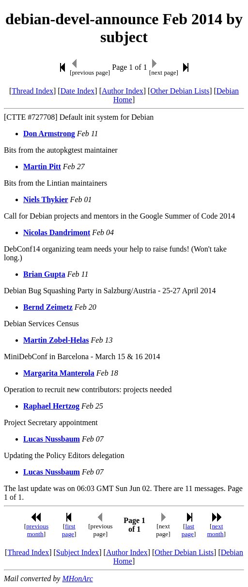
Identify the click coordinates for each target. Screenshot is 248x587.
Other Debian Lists (179, 91)
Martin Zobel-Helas (56, 340)
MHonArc (77, 578)
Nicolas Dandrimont (56, 232)
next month (215, 530)
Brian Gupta (44, 274)
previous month (37, 530)
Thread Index (32, 91)
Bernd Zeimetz (48, 307)
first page (69, 530)
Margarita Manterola (58, 373)
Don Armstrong (49, 133)
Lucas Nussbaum (51, 439)
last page (188, 530)
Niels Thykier (45, 199)
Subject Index (77, 552)
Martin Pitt (42, 166)
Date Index (78, 91)
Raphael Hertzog (51, 406)
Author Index (122, 91)
